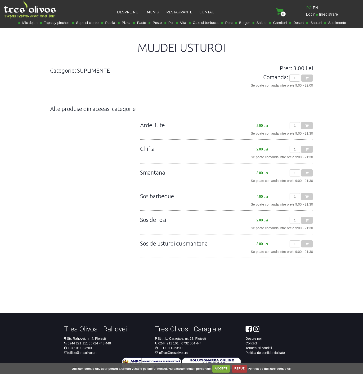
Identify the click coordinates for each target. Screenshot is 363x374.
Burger (243, 23)
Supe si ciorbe (86, 23)
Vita (182, 23)
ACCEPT (221, 368)
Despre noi (254, 338)
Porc (228, 23)
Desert (297, 23)
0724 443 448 (100, 343)
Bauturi (315, 23)
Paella (109, 23)
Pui (170, 23)
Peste (156, 23)
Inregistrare (328, 14)
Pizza (125, 23)
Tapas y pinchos (56, 23)
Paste (140, 23)
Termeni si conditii (259, 348)
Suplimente (336, 23)
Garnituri (279, 23)
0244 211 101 (169, 343)
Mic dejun (29, 23)
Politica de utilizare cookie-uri (269, 368)
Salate (261, 23)
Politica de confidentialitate (265, 353)
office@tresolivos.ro (82, 353)
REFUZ (239, 368)
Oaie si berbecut (205, 23)
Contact (251, 343)
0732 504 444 (191, 343)
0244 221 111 (78, 343)
